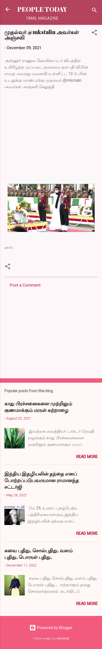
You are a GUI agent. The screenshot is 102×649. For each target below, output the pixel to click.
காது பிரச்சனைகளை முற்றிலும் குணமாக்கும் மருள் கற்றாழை (38, 406)
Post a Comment (25, 285)
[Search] (94, 11)
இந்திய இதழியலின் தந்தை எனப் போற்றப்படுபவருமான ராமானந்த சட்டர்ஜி (41, 480)
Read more (87, 456)
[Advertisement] (51, 331)
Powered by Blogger (51, 627)
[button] (94, 33)
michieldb (63, 638)
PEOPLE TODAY (42, 9)
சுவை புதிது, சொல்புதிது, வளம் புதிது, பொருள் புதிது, (38, 553)
